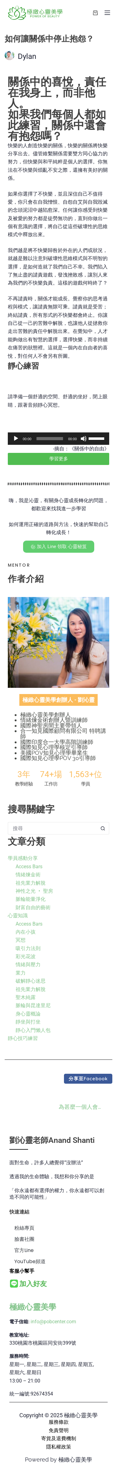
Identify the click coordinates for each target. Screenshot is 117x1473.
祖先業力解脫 (31, 883)
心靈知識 (18, 915)
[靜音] (83, 439)
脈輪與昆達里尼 (33, 1005)
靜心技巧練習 (23, 1038)
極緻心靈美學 (32, 1307)
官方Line (24, 1250)
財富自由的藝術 (33, 907)
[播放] (16, 439)
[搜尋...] (52, 828)
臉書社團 (24, 1239)
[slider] (50, 438)
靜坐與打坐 (28, 1022)
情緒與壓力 (28, 964)
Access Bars (29, 866)
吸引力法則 (28, 948)
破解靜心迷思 (31, 981)
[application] (58, 438)
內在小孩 (26, 932)
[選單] (107, 12)
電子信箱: (19, 1322)
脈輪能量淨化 (31, 899)
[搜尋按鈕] (103, 828)
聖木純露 (26, 997)
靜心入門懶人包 (33, 1030)
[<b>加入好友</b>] (13, 1283)
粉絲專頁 (24, 1228)
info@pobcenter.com (53, 1322)
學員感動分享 (23, 858)
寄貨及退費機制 (58, 1438)
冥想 (21, 940)
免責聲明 (59, 1430)
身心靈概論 (28, 1014)
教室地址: (19, 1335)
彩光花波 (26, 956)
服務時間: (19, 1356)
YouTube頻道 (30, 1261)
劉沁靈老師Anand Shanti (52, 1140)
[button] (88, 1079)
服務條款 (59, 1422)
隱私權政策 (58, 1447)
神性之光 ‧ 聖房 (34, 891)
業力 (21, 973)
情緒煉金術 (28, 875)
